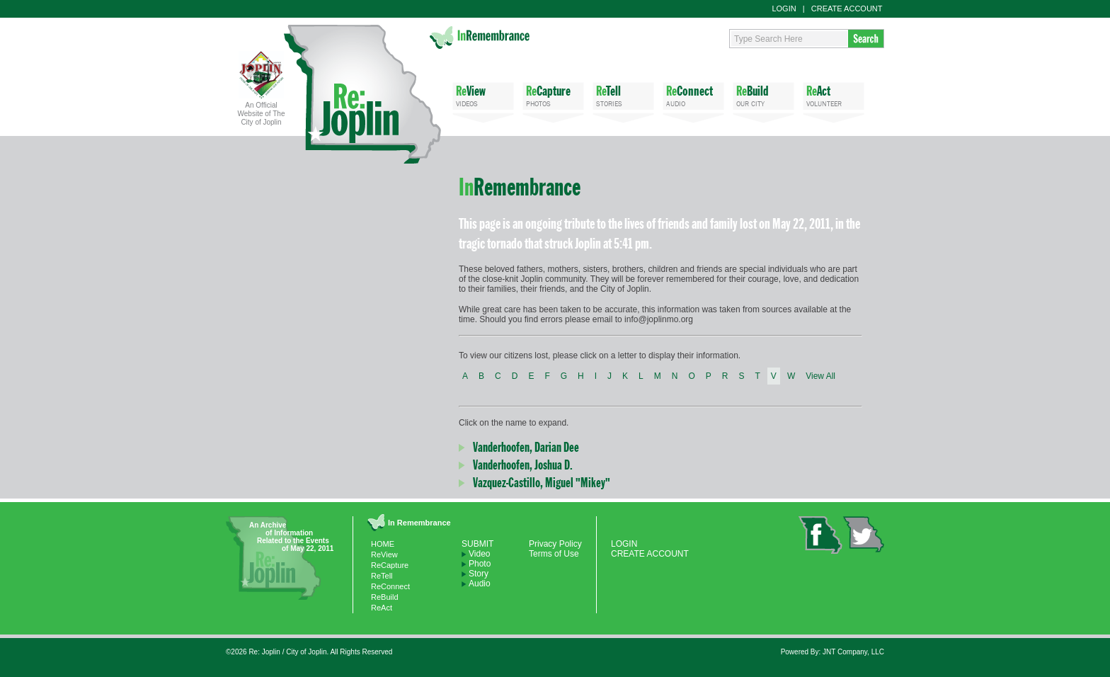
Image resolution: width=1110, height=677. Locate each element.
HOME (382, 544)
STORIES (623, 95)
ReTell (382, 575)
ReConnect (390, 586)
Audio (480, 583)
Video (479, 554)
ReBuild (385, 597)
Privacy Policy (555, 544)
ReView (384, 554)
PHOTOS (553, 95)
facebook (820, 535)
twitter (863, 534)
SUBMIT (477, 544)
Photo (480, 564)
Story (478, 574)
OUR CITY (763, 95)
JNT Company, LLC (853, 652)
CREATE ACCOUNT (847, 8)
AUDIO (693, 95)
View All (820, 376)
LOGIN (784, 8)
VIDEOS (483, 95)
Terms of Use (554, 554)
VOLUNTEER (833, 95)
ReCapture (389, 565)
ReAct (381, 607)
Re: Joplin (362, 94)
